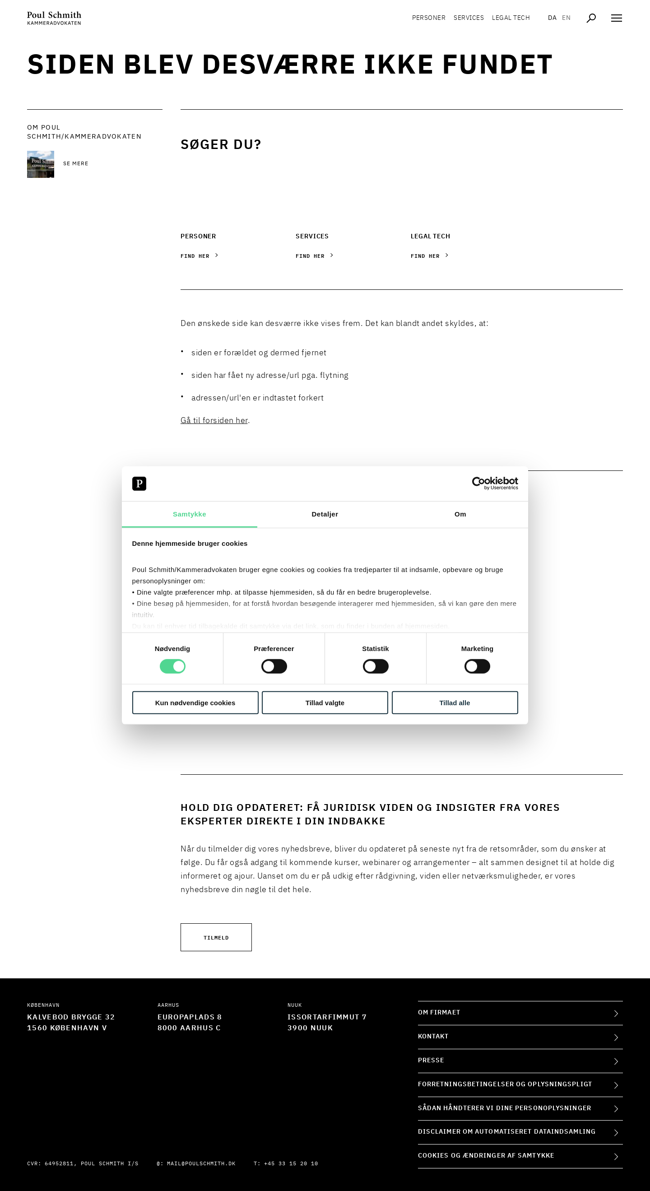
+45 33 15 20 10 (291, 1164)
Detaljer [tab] (324, 514)
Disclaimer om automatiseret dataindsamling (507, 1132)
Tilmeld (216, 937)
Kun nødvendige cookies (195, 702)
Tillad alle (454, 702)
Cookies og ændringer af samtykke (486, 1156)
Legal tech (511, 18)
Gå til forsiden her (214, 421)
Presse (431, 1060)
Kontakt (433, 1036)
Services (469, 18)
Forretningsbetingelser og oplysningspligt (505, 1084)
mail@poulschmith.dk (201, 1164)
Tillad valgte (325, 702)
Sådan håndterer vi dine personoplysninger (504, 1108)
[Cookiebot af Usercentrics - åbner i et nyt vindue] (478, 483)
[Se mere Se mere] (112, 164)
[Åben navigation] (616, 18)
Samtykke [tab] (189, 514)
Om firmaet (439, 1013)
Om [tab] (460, 514)
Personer (429, 18)
